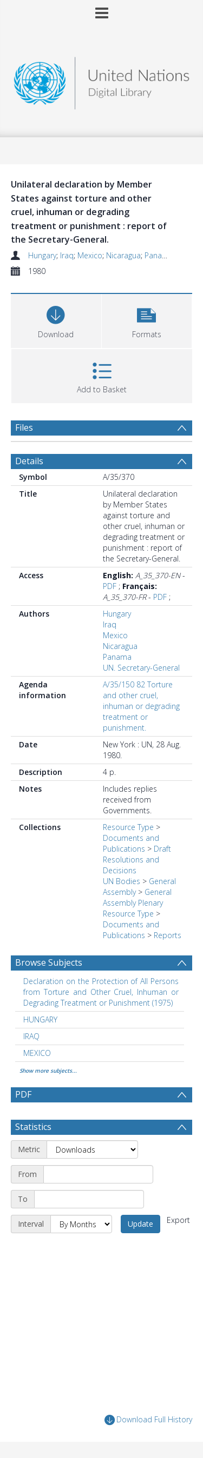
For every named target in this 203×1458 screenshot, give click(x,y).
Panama (159, 255)
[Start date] (98, 1174)
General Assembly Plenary (137, 897)
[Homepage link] (102, 80)
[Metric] (92, 1149)
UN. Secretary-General (141, 668)
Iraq (67, 255)
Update (140, 1224)
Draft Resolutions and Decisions (137, 859)
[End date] (89, 1199)
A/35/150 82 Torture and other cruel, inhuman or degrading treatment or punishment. (141, 706)
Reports (167, 935)
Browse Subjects (48, 962)
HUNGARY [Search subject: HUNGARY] (40, 1019)
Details (29, 461)
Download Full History (148, 1420)
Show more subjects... (48, 1070)
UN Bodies (121, 881)
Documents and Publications (131, 843)
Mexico (89, 255)
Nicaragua (123, 255)
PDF (109, 586)
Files (24, 427)
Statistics (33, 1127)
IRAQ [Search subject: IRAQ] (31, 1036)
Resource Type (128, 827)
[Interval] (81, 1224)
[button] (147, 319)
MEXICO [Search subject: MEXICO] (37, 1053)
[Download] (56, 319)
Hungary (42, 255)
